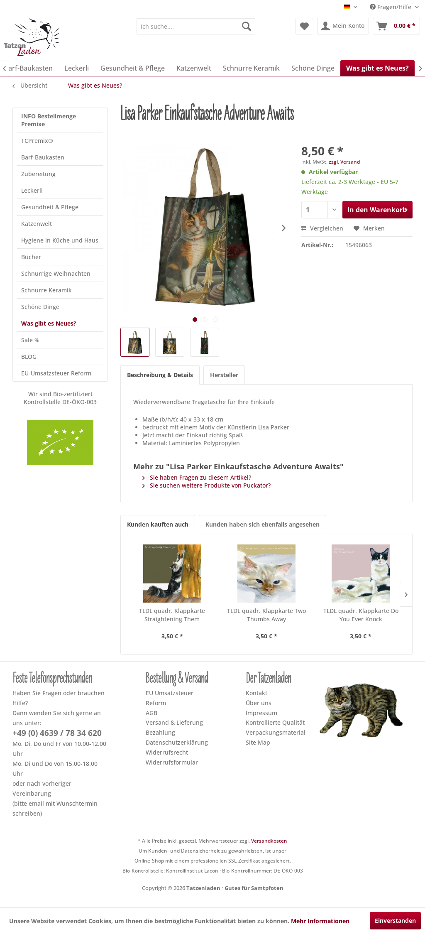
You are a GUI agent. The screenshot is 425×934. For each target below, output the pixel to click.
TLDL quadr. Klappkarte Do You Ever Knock (360, 615)
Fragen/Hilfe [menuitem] (391, 7)
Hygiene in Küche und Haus (59, 240)
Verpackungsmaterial (275, 732)
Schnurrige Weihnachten (55, 273)
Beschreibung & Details (160, 375)
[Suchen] (246, 26)
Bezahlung (160, 732)
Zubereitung (38, 174)
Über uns (258, 703)
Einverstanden (395, 920)
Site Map (258, 742)
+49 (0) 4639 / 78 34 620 (57, 733)
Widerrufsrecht (167, 752)
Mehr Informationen (320, 921)
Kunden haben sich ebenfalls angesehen (262, 524)
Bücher (31, 257)
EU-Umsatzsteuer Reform (56, 373)
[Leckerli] (77, 68)
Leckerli (32, 190)
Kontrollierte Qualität (275, 722)
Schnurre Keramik (46, 290)
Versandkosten (269, 840)
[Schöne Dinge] (313, 68)
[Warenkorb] (396, 26)
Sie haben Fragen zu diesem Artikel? (196, 477)
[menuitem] (196, 26)
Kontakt (256, 693)
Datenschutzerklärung (177, 742)
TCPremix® (37, 141)
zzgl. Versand (344, 161)
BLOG (29, 356)
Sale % (30, 340)
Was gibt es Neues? (48, 323)
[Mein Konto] (343, 26)
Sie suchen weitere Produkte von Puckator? (206, 485)
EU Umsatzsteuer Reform (169, 698)
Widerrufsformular (172, 762)
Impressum (261, 713)
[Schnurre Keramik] (251, 68)
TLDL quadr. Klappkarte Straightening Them (172, 615)
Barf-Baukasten (42, 157)
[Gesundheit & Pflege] (133, 68)
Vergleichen (322, 228)
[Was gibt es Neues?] (377, 68)
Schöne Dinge (40, 307)
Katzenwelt (36, 224)
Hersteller (224, 375)
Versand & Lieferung (174, 722)
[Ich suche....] (196, 26)
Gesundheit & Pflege (49, 207)
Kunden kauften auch (157, 524)
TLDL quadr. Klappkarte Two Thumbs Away (266, 615)
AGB (151, 713)
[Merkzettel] (304, 26)
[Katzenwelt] (194, 68)
